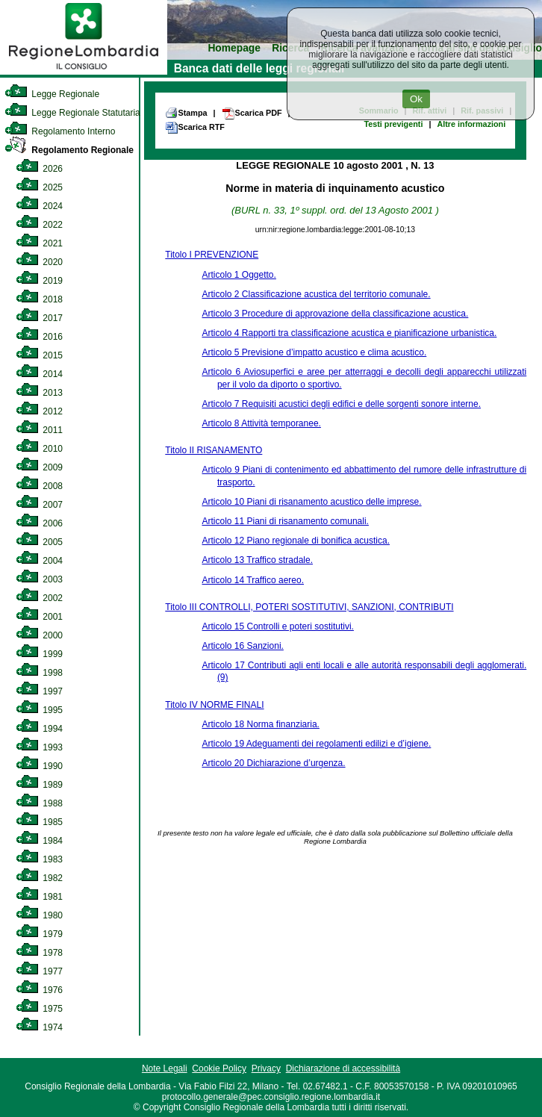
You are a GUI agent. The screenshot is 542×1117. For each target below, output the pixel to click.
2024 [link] (39, 206)
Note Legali (164, 1068)
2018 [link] (39, 299)
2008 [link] (39, 486)
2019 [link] (39, 281)
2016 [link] (39, 337)
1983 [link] (39, 859)
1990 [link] (39, 766)
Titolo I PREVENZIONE (211, 254)
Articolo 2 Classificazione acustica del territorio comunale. (316, 294)
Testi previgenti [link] (393, 123)
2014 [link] (39, 374)
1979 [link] (39, 934)
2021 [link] (39, 243)
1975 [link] (39, 1009)
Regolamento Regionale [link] (69, 150)
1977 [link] (39, 971)
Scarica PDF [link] (252, 113)
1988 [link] (39, 803)
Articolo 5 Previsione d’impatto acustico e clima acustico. (314, 352)
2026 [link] (39, 169)
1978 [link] (39, 953)
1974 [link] (39, 1027)
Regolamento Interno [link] (59, 131)
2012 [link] (39, 411)
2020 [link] (39, 262)
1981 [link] (39, 897)
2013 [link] (39, 393)
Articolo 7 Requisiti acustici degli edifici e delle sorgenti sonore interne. (341, 404)
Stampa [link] (186, 112)
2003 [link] (39, 579)
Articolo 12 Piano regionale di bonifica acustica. (295, 540)
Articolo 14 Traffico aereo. (253, 580)
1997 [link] (39, 691)
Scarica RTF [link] (195, 128)
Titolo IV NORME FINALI (214, 705)
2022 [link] (39, 225)
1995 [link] (39, 710)
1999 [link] (39, 654)
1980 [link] (39, 915)
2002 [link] (39, 598)
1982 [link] (39, 878)
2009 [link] (39, 467)
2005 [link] (39, 542)
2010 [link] (39, 449)
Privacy (266, 1068)
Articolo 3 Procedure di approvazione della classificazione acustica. (335, 313)
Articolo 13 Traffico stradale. (257, 560)
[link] (83, 71)
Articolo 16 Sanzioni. (242, 646)
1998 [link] (39, 673)
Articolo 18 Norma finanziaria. (260, 724)
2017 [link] (39, 318)
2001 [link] (39, 617)
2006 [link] (39, 523)
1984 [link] (39, 841)
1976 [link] (39, 990)
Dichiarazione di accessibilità (343, 1068)
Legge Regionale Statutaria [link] (72, 113)
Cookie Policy (219, 1068)
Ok (416, 99)
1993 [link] (39, 747)
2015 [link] (39, 355)
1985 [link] (39, 822)
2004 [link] (39, 561)
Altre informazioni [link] (471, 123)
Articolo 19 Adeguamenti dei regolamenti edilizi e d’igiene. (316, 743)
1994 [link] (39, 729)
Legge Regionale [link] (51, 94)
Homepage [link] (234, 48)
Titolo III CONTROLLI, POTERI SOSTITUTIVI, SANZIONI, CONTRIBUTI (309, 607)
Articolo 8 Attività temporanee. (261, 423)
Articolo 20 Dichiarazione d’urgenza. (273, 763)
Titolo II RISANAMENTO (213, 450)
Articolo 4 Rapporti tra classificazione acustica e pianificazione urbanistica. (349, 333)
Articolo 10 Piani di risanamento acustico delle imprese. (311, 502)
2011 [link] (39, 430)
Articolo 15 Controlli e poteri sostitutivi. (277, 626)
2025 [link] (39, 187)
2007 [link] (39, 505)
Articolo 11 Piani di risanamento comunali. (285, 521)
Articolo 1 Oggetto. (238, 275)
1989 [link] (39, 785)
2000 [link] (39, 635)
